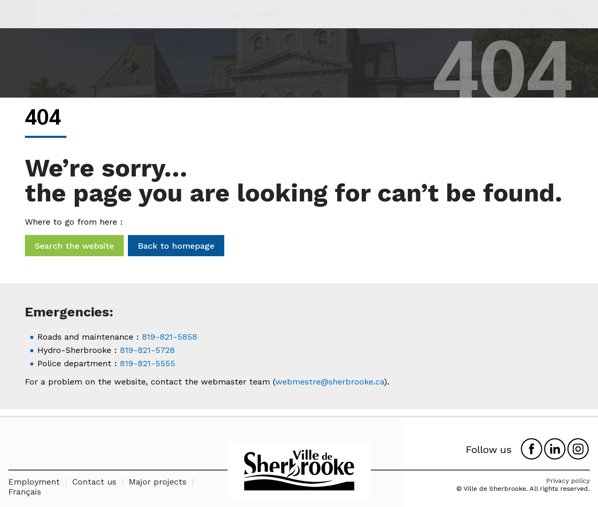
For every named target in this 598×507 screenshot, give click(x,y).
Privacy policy (568, 481)
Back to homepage (176, 246)
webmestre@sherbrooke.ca (329, 382)
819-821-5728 (147, 350)
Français (24, 492)
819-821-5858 (169, 337)
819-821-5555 (147, 363)
